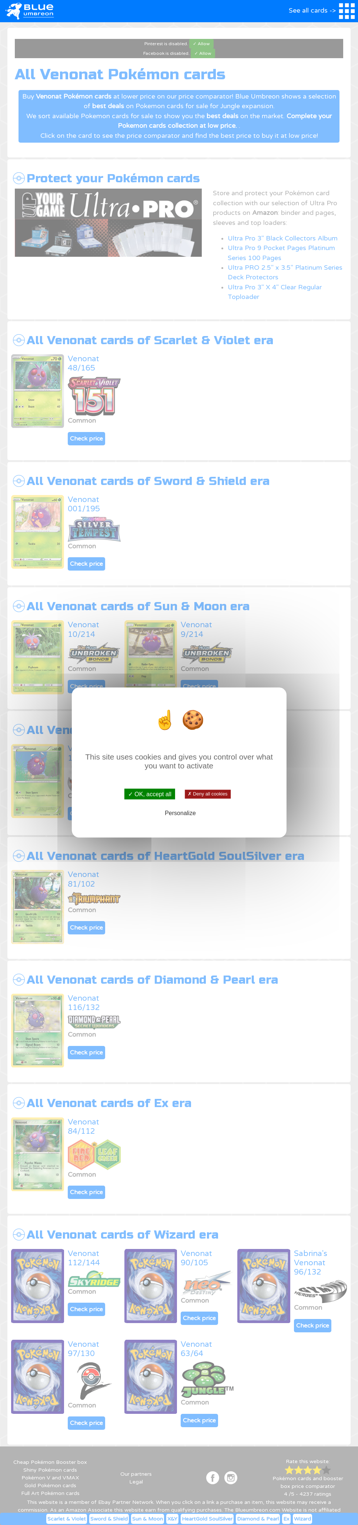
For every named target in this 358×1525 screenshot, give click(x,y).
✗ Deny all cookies (208, 794)
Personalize (180, 813)
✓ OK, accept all (149, 794)
